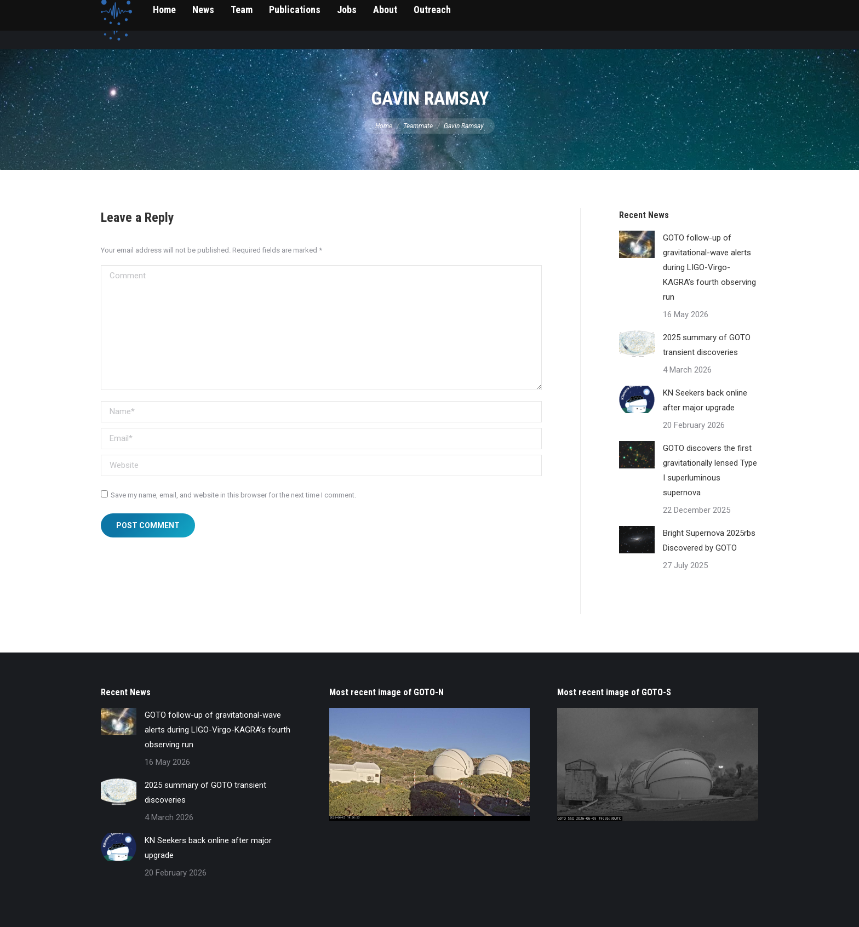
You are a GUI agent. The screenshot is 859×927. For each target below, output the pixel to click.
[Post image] (637, 244)
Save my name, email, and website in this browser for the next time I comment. (233, 495)
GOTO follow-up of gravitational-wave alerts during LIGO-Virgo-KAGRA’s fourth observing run (709, 267)
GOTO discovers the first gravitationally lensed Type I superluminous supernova (710, 470)
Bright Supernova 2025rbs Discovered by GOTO (709, 540)
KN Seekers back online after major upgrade (705, 400)
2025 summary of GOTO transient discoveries (707, 345)
